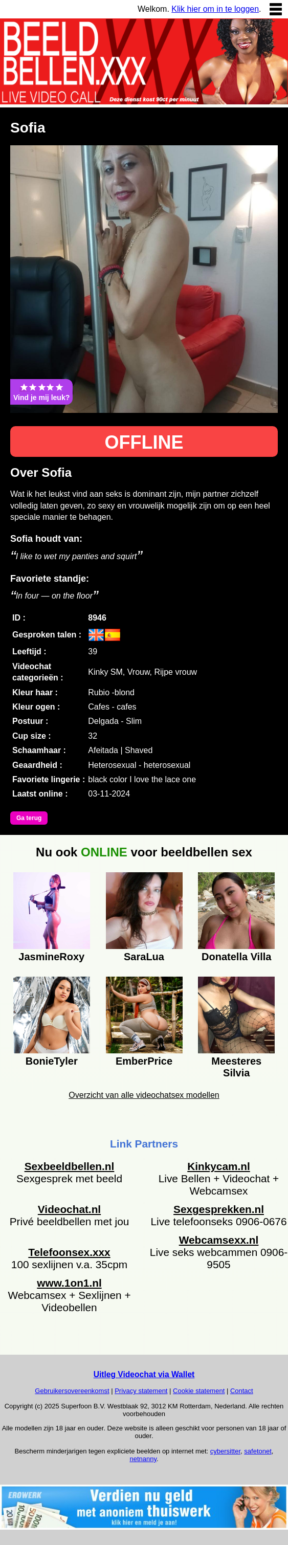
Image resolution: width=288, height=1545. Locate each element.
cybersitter (225, 1451)
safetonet (258, 1451)
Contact (241, 1391)
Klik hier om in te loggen (215, 9)
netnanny (143, 1459)
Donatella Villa (236, 956)
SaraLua (144, 956)
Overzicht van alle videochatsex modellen (144, 1095)
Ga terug (28, 818)
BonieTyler (52, 1061)
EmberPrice (144, 1061)
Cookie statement (199, 1391)
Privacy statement (141, 1391)
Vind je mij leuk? (41, 392)
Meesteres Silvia (236, 1065)
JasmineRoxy (51, 956)
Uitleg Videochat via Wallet (144, 1374)
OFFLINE (144, 442)
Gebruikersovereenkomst (72, 1391)
